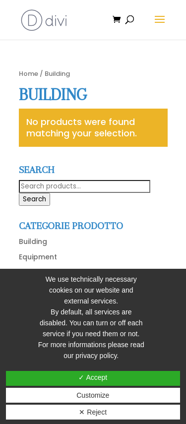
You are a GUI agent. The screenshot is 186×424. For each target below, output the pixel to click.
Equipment (38, 257)
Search (34, 199)
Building (33, 241)
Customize (92, 395)
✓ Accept (92, 377)
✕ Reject (93, 412)
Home (28, 73)
